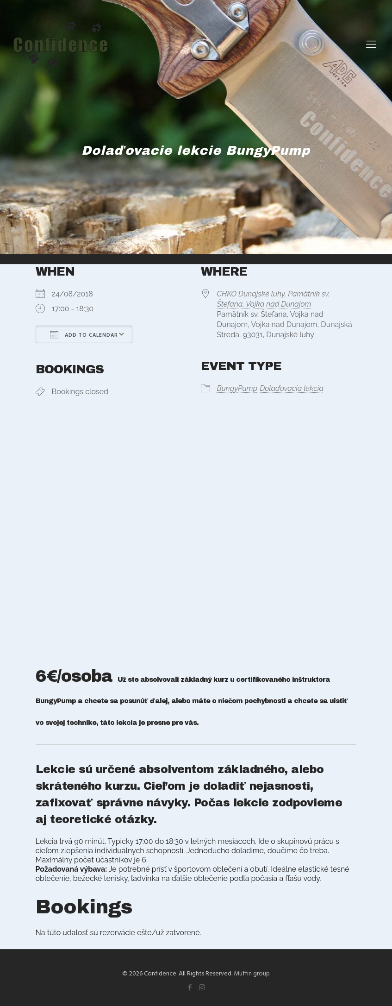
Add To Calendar (84, 334)
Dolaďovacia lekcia (292, 388)
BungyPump (237, 388)
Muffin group (252, 973)
